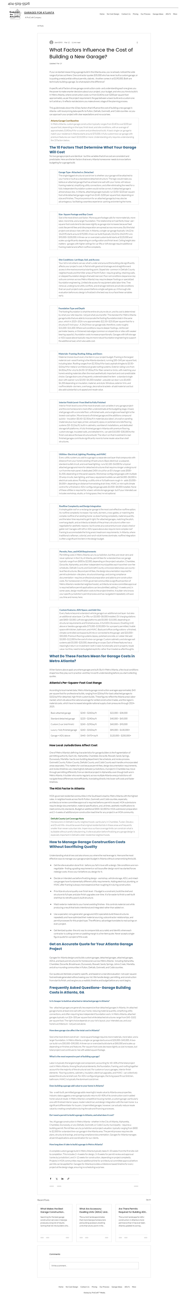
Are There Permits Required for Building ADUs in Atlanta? (133, 1210)
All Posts (40, 26)
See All (148, 1200)
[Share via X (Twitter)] (56, 1179)
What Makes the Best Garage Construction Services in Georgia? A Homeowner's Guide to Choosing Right (52, 1210)
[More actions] (137, 42)
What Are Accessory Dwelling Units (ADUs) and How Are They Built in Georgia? (93, 1210)
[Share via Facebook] (50, 1179)
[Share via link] (68, 1179)
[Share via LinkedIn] (62, 1179)
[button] (158, 14)
